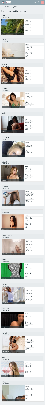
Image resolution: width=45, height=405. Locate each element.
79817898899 (6, 90)
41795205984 (5, 261)
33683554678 (6, 286)
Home (2, 7)
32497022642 (5, 164)
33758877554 (6, 139)
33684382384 (5, 66)
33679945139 (5, 212)
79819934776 (5, 17)
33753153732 (5, 310)
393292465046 (5, 115)
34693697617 (6, 188)
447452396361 (6, 335)
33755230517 (6, 237)
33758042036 (6, 41)
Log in (38, 2)
